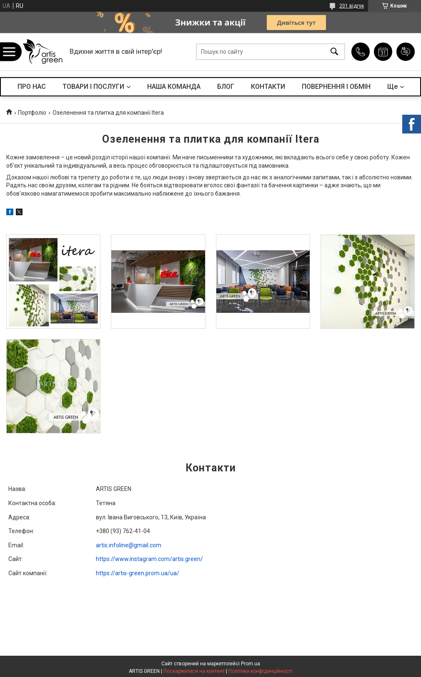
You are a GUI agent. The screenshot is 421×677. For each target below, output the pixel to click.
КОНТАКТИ (268, 87)
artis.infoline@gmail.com (128, 545)
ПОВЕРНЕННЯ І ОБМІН (336, 87)
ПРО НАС (32, 87)
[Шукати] (334, 52)
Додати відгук (405, 52)
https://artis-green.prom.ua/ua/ (137, 573)
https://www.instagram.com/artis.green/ (149, 559)
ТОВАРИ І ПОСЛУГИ (93, 87)
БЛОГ (225, 87)
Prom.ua (250, 664)
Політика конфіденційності (260, 671)
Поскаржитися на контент (194, 671)
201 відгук (351, 6)
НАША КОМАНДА (173, 87)
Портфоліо (32, 112)
